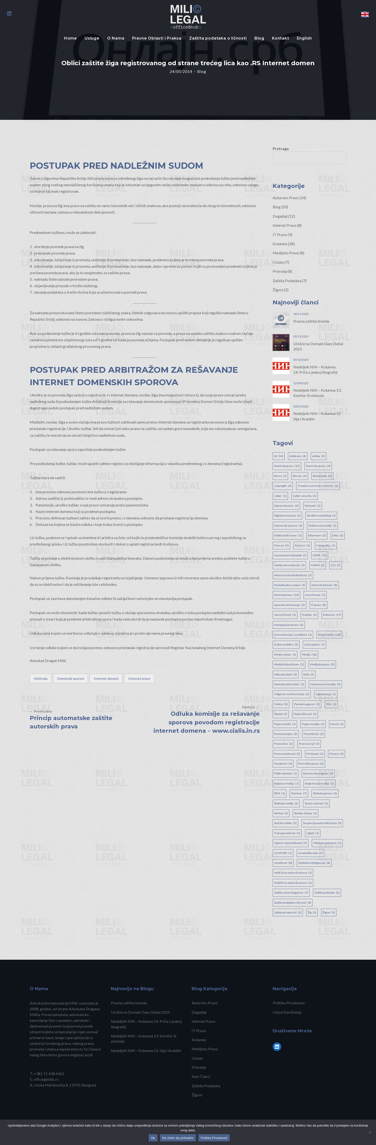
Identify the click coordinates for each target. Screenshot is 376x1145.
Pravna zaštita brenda (311, 321)
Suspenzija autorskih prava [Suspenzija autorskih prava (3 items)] (322, 823)
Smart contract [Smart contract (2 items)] (316, 803)
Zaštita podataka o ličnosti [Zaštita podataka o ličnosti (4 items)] (292, 902)
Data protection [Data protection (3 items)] (286, 505)
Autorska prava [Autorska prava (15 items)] (287, 466)
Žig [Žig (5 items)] (312, 912)
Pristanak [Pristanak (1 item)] (314, 753)
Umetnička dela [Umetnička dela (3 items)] (310, 853)
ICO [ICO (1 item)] (336, 565)
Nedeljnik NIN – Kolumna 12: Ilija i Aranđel (146, 1050)
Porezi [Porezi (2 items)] (337, 724)
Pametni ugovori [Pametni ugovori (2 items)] (307, 704)
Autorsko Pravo (286, 197)
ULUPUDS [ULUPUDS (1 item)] (283, 853)
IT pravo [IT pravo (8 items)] (318, 605)
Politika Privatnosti (289, 1002)
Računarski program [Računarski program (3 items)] (318, 773)
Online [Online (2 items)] (281, 704)
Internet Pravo (284, 225)
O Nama (115, 38)
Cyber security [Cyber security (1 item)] (304, 496)
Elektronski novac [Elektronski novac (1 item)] (288, 535)
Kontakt (280, 38)
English (304, 38)
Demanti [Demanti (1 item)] (313, 505)
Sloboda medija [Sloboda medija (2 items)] (286, 803)
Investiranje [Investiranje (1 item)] (315, 595)
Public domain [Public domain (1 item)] (285, 773)
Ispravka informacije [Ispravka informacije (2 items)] (289, 605)
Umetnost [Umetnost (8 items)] (283, 862)
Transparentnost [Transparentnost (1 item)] (287, 833)
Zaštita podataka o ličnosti (218, 38)
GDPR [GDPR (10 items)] (320, 555)
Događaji (280, 216)
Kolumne (280, 243)
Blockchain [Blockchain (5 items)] (322, 476)
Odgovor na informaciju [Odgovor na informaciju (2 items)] (291, 694)
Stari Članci (201, 1076)
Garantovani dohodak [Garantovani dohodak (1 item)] (290, 555)
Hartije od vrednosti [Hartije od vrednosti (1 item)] (289, 565)
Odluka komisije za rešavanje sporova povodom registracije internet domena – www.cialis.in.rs (206, 722)
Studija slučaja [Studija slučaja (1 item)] (305, 813)
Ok (153, 1138)
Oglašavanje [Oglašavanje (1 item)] (326, 694)
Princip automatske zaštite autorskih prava (71, 722)
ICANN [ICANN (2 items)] (317, 565)
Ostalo (278, 262)
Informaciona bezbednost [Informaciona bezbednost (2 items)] (293, 575)
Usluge (92, 38)
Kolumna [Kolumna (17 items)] (332, 614)
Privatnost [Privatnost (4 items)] (283, 763)
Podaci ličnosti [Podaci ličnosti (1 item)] (305, 714)
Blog (259, 38)
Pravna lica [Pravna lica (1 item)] (283, 743)
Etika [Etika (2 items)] (337, 535)
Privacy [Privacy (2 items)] (336, 753)
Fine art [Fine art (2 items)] (281, 545)
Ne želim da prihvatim (178, 1138)
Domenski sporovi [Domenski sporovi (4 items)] (288, 525)
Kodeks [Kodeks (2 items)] (309, 614)
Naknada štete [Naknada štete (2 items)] (285, 674)
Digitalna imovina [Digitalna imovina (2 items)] (287, 515)
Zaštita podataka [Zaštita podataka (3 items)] (327, 892)
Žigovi (278, 289)
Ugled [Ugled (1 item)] (312, 833)
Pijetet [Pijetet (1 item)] (280, 714)
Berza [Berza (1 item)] (280, 476)
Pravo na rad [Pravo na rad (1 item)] (309, 743)
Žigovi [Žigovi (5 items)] (329, 912)
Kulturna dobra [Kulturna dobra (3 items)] (286, 644)
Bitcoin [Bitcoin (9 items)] (300, 476)
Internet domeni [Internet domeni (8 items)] (324, 585)
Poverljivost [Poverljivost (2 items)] (314, 734)
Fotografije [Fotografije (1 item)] (325, 545)
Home (70, 38)
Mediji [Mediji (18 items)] (309, 654)
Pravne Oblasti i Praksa (157, 38)
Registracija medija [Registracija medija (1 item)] (319, 783)
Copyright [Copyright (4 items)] (282, 485)
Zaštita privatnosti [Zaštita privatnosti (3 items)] (287, 912)
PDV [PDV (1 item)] (331, 704)
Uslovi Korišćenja (287, 1012)
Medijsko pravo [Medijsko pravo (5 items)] (322, 664)
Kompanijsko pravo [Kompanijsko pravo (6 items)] (288, 624)
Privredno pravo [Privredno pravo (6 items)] (311, 763)
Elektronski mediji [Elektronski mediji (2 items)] (322, 525)
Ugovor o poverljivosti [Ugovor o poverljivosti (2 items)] (290, 843)
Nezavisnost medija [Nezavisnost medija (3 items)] (325, 684)
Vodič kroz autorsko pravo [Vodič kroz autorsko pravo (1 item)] (293, 872)
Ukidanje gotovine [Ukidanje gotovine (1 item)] (327, 843)
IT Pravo (280, 234)
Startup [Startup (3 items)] (281, 813)
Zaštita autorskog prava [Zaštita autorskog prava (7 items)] (291, 892)
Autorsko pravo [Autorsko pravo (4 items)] (318, 466)
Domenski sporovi (70, 678)
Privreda (280, 271)
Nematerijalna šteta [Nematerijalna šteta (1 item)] (289, 684)
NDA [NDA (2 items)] (308, 674)
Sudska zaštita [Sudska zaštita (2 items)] (285, 823)
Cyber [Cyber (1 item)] (280, 496)
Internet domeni (106, 678)
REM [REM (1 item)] (279, 793)
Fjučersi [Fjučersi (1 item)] (302, 545)
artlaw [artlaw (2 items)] (318, 456)
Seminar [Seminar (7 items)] (299, 793)
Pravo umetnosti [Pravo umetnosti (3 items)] (287, 753)
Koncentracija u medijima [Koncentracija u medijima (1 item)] (293, 634)
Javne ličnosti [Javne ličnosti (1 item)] (285, 614)
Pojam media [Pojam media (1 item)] (285, 724)
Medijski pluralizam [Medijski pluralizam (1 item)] (289, 664)
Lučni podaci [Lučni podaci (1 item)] (314, 644)
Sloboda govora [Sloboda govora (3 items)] (325, 793)
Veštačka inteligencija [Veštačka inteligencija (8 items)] (314, 862)
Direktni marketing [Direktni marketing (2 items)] (321, 515)
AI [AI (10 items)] (278, 456)
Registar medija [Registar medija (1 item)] (286, 783)
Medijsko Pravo (286, 252)
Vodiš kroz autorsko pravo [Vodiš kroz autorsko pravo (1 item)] (293, 882)
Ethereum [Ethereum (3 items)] (317, 535)
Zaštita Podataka (287, 280)
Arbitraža (40, 678)
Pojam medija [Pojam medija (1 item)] (313, 724)
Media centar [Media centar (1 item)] (285, 654)
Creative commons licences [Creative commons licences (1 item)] (318, 485)
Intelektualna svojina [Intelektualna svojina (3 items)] (289, 585)
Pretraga (281, 148)
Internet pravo (139, 678)
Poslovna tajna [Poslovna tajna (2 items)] (285, 734)
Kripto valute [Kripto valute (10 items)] (329, 634)
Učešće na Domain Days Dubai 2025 (140, 1012)
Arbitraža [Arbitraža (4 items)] (297, 456)
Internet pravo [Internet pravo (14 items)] (286, 595)
